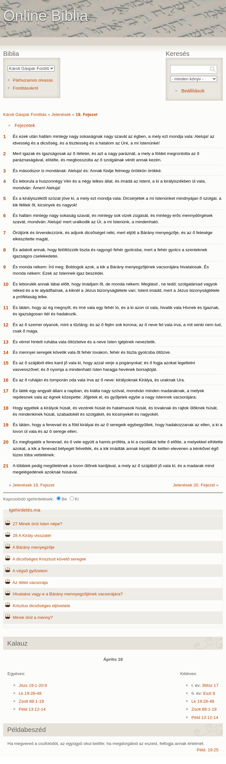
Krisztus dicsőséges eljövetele (41, 605)
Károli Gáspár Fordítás (25, 114)
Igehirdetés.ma (24, 510)
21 (6, 465)
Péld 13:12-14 (32, 709)
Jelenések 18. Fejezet (33, 485)
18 (6, 408)
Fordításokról (25, 88)
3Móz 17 (210, 685)
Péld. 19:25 (208, 749)
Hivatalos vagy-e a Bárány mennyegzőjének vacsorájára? (68, 594)
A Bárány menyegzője (33, 547)
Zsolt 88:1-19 (31, 701)
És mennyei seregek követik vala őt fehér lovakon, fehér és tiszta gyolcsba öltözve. (92, 352)
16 (6, 380)
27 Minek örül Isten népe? (37, 523)
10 (6, 284)
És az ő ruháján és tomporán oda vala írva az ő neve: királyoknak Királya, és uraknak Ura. (99, 380)
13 (6, 342)
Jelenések (61, 114)
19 (6, 424)
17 (6, 390)
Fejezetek (25, 125)
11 (6, 307)
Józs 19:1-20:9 (33, 685)
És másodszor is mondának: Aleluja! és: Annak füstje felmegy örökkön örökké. (87, 170)
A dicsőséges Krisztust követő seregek (49, 559)
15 (6, 362)
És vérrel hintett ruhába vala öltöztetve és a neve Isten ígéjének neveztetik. (84, 341)
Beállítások (192, 90)
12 (6, 324)
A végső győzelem (29, 570)
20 (6, 442)
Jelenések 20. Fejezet (194, 485)
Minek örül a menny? (33, 617)
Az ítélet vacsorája (30, 582)
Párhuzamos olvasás (33, 80)
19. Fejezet (86, 114)
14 (6, 352)
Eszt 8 (209, 693)
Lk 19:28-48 (30, 693)
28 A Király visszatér (32, 535)
